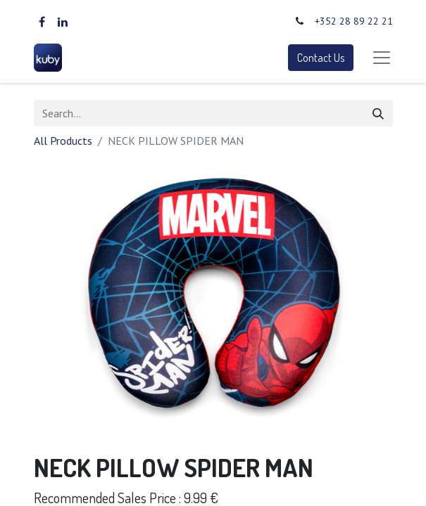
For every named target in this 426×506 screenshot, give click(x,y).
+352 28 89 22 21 (354, 21)
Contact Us (320, 58)
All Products (63, 141)
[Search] (378, 113)
